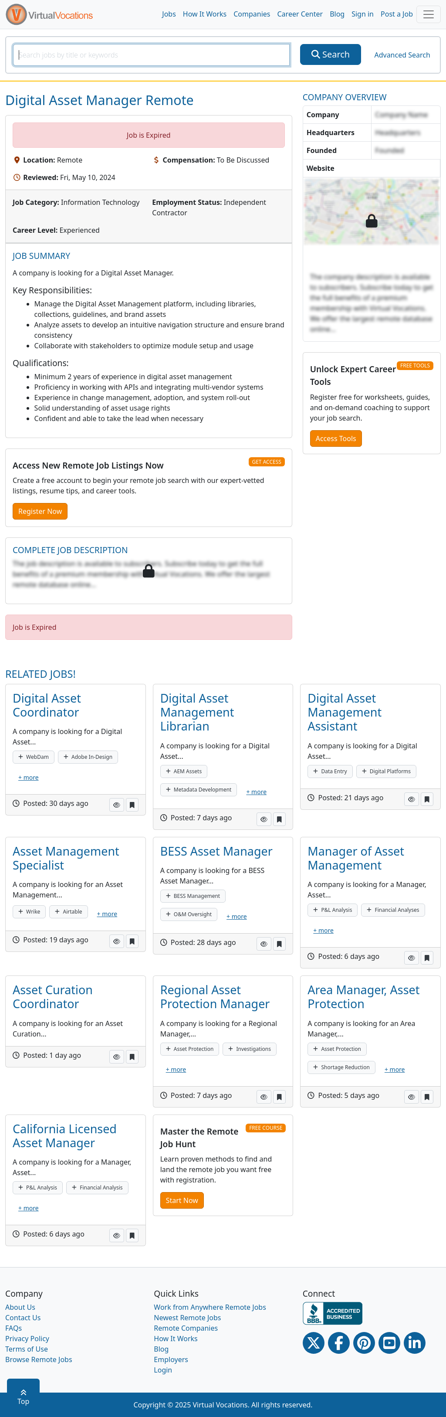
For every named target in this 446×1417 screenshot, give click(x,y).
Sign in (362, 14)
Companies (251, 14)
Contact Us (23, 1317)
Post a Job (397, 14)
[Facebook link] (339, 1343)
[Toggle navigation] (428, 14)
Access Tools (336, 438)
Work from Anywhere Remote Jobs (210, 1307)
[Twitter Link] (313, 1343)
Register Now (40, 511)
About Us (20, 1307)
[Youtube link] (389, 1343)
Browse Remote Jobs (38, 1359)
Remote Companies (186, 1328)
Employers (171, 1359)
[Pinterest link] (364, 1343)
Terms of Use (26, 1349)
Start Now (182, 1200)
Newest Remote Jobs (187, 1317)
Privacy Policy (27, 1338)
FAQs (13, 1328)
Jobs (169, 14)
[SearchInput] (151, 55)
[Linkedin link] (415, 1343)
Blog (337, 14)
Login (163, 1370)
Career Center (300, 14)
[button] (116, 805)
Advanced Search (402, 55)
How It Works (204, 14)
